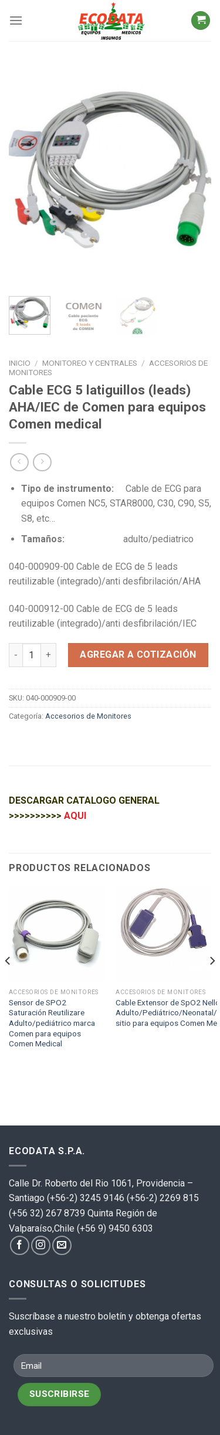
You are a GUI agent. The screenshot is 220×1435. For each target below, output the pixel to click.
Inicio (20, 363)
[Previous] (8, 984)
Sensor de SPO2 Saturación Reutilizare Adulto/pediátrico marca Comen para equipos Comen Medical (52, 1023)
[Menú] (16, 20)
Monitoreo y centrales (89, 363)
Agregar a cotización (138, 654)
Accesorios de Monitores (88, 716)
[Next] (212, 984)
